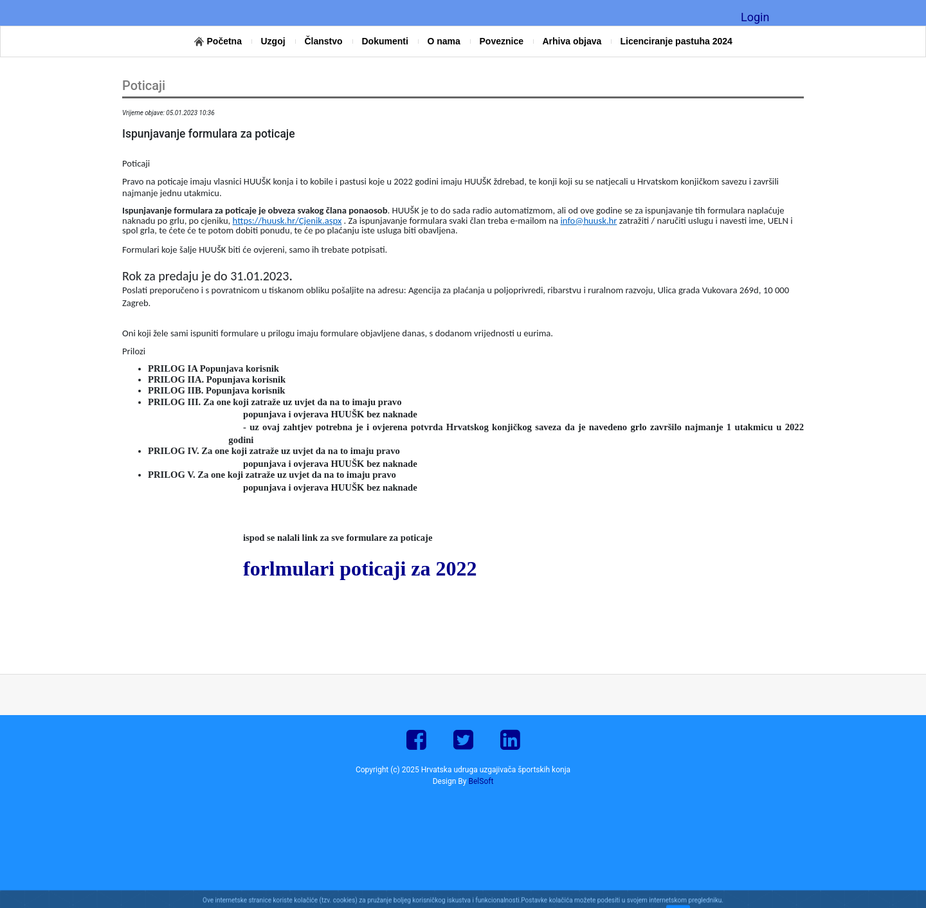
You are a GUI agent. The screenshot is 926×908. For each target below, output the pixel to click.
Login (755, 17)
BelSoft (481, 781)
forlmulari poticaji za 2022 (360, 568)
